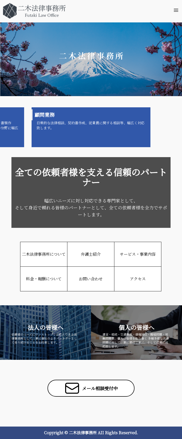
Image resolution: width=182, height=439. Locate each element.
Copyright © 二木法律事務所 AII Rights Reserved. (91, 433)
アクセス (138, 279)
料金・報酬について (44, 279)
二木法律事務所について (44, 254)
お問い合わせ (91, 279)
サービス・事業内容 (138, 254)
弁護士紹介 (91, 254)
